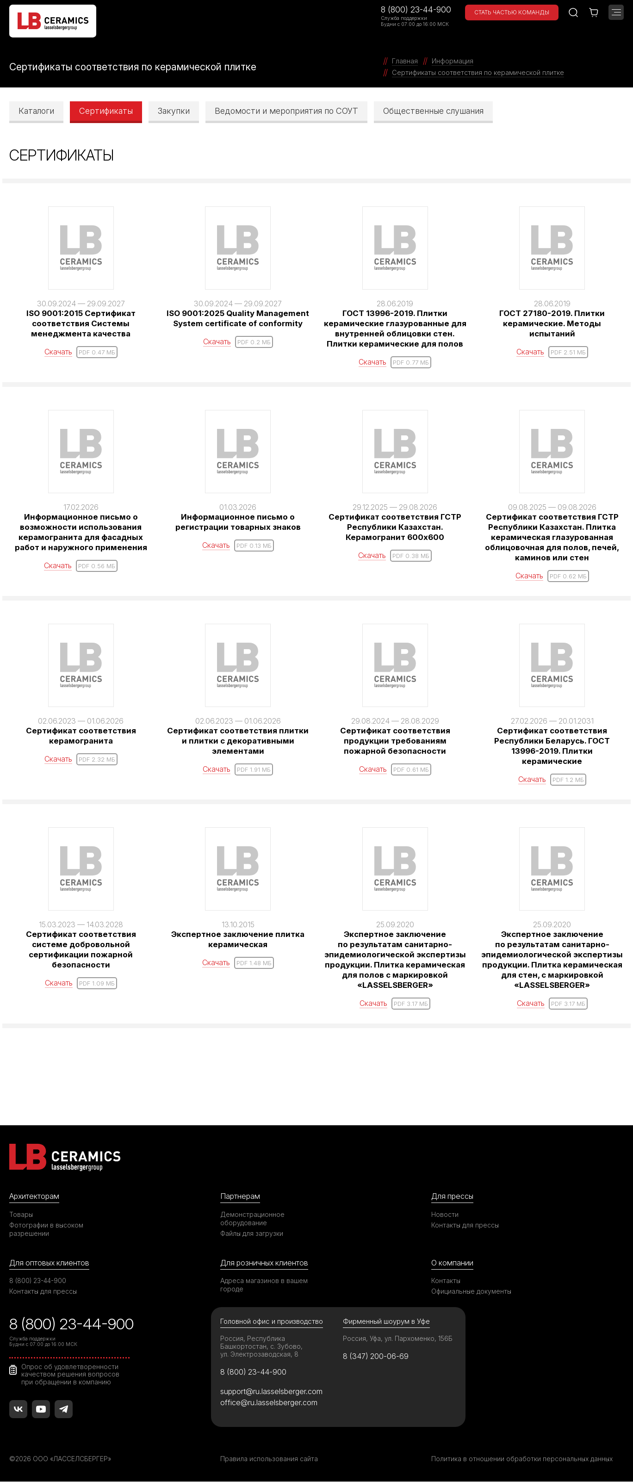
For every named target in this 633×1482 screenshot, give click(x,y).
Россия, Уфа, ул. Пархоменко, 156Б (398, 1339)
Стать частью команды (511, 12)
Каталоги (36, 110)
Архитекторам (35, 1195)
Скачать (58, 351)
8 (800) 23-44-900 (416, 9)
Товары (21, 1214)
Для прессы (453, 1195)
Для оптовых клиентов (50, 1262)
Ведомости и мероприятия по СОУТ (286, 110)
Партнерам (240, 1195)
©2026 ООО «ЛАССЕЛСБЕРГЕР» (61, 1459)
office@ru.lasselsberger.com (269, 1403)
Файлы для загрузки (252, 1233)
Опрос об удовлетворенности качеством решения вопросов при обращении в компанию (70, 1374)
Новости (445, 1214)
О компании (452, 1262)
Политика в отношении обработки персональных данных (522, 1459)
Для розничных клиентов (265, 1262)
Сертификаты (106, 110)
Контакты (446, 1280)
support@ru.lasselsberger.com (272, 1391)
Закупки (174, 110)
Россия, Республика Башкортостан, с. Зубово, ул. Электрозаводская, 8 (261, 1346)
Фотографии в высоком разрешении (46, 1229)
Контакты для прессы (465, 1224)
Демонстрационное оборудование (252, 1218)
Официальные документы (472, 1291)
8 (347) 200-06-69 (377, 1356)
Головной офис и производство (272, 1321)
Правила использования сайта (269, 1459)
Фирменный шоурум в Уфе (386, 1321)
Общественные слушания (433, 110)
